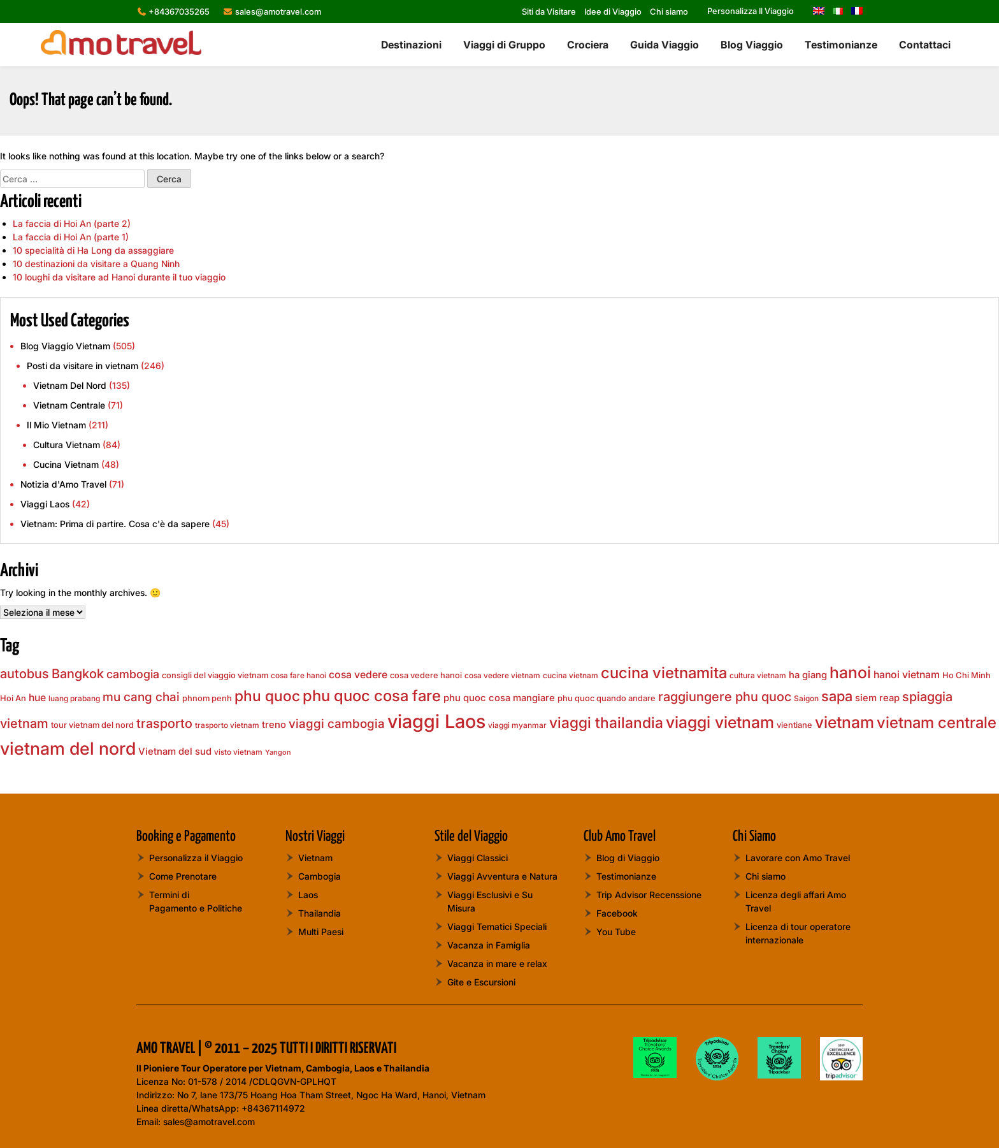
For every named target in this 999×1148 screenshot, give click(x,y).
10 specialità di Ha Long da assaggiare (93, 250)
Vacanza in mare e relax (497, 963)
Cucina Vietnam (66, 464)
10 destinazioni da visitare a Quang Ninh (96, 263)
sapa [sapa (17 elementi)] (836, 696)
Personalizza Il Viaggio (750, 11)
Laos (308, 894)
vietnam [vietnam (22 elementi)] (844, 722)
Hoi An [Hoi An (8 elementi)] (13, 698)
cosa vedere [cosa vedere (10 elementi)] (358, 675)
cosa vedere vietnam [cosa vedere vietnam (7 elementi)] (502, 675)
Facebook (617, 913)
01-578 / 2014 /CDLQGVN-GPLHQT (262, 1081)
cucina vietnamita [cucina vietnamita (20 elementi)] (664, 673)
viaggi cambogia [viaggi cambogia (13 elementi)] (337, 723)
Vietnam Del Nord (69, 385)
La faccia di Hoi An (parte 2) (72, 223)
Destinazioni (411, 44)
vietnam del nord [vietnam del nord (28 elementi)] (68, 748)
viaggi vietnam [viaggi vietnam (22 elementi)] (720, 722)
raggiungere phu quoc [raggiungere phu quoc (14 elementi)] (724, 696)
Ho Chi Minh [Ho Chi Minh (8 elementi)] (966, 675)
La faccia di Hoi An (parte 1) (71, 236)
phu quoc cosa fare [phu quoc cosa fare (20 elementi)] (372, 696)
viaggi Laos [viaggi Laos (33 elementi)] (436, 721)
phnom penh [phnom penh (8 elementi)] (207, 698)
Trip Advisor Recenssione (648, 894)
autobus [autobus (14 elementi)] (24, 673)
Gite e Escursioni (481, 982)
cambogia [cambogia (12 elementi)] (132, 674)
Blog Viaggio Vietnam (65, 345)
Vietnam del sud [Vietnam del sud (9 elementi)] (175, 751)
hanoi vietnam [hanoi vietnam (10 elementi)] (906, 675)
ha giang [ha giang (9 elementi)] (808, 675)
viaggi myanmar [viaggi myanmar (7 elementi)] (517, 725)
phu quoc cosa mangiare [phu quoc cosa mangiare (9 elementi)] (499, 698)
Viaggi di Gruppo (504, 44)
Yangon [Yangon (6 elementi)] (278, 752)
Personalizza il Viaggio (196, 857)
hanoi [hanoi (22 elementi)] (850, 672)
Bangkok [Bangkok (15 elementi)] (78, 673)
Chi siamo (669, 11)
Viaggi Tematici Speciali (497, 926)
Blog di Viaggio (627, 857)
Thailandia (319, 913)
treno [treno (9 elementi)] (274, 724)
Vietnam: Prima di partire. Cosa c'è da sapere (115, 523)
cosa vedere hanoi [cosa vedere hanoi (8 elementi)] (426, 675)
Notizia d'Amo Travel (63, 484)
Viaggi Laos (44, 503)
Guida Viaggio (664, 44)
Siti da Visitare (549, 11)
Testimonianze (841, 44)
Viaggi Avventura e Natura (502, 876)
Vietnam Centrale (69, 405)
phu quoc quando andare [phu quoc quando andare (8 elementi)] (606, 698)
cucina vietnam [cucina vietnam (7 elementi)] (570, 675)
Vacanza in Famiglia (488, 945)
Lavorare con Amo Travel (797, 857)
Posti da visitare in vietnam (82, 365)
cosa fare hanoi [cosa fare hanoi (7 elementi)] (298, 675)
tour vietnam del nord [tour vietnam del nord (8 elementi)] (92, 725)
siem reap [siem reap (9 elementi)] (877, 698)
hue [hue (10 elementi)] (37, 698)
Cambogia (319, 876)
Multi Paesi (320, 931)
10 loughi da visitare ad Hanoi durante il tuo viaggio (119, 277)
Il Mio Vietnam (56, 424)
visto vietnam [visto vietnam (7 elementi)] (238, 752)
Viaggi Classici (477, 857)
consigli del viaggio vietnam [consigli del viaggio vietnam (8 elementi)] (215, 675)
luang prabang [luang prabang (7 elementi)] (74, 698)
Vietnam (315, 857)
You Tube (616, 931)
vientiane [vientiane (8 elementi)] (794, 725)
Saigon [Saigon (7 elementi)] (806, 698)
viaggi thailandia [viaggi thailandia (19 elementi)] (606, 723)
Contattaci (925, 44)
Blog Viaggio (752, 44)
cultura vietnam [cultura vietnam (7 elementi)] (757, 675)
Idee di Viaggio (613, 11)
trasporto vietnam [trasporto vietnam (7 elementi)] (227, 725)
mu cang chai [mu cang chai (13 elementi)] (141, 697)
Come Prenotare (183, 876)
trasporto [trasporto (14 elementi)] (164, 723)
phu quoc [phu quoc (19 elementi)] (267, 696)
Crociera (587, 44)
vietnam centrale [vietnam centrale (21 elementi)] (936, 722)
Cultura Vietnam (66, 444)
